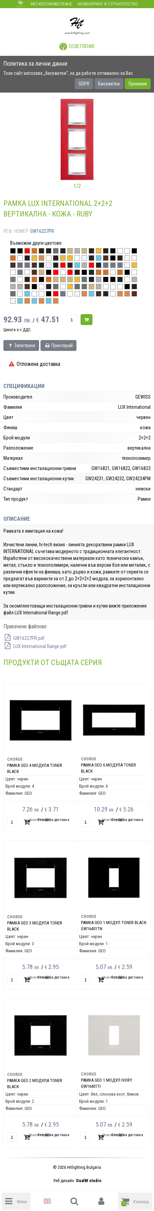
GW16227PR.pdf (24, 638)
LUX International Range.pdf (35, 646)
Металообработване (51, 3)
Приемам (138, 83)
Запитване (21, 345)
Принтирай (58, 345)
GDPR (84, 83)
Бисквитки (109, 83)
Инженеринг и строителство (108, 3)
